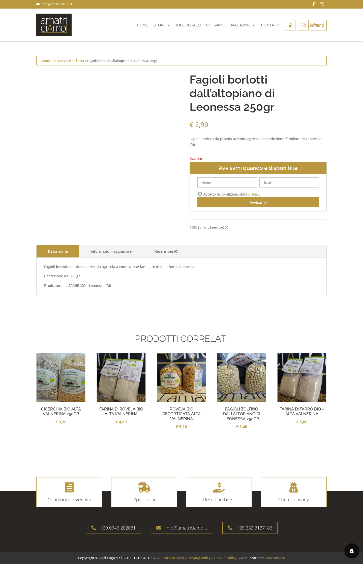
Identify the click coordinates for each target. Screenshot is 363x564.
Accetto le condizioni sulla (229, 194)
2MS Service (275, 557)
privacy (254, 194)
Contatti (270, 25)
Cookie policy (225, 557)
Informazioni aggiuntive (111, 251)
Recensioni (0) (166, 251)
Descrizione (58, 251)
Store (160, 25)
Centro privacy (171, 557)
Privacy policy (199, 557)
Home (142, 25)
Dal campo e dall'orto (68, 60)
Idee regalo (188, 25)
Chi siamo (215, 25)
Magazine (241, 25)
